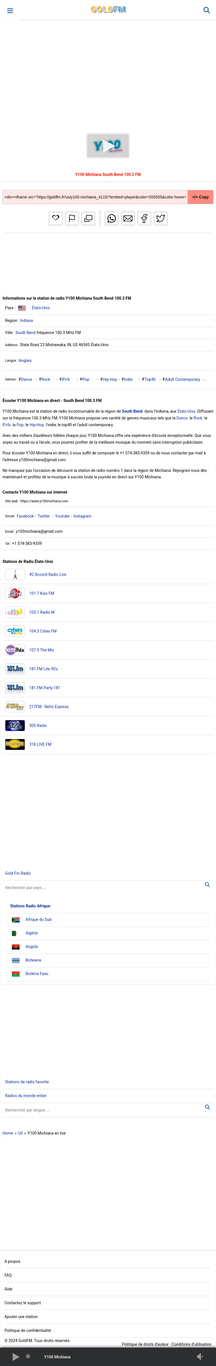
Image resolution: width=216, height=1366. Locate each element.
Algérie (32, 933)
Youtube (62, 516)
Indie (128, 379)
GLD (108, 9)
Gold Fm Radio (18, 873)
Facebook (25, 516)
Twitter (44, 516)
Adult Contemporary (182, 379)
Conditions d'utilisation (192, 1344)
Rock (46, 379)
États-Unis (41, 308)
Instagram (82, 516)
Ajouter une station (21, 1316)
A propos (12, 1261)
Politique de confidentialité (27, 1330)
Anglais (25, 360)
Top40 (150, 379)
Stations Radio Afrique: (30, 906)
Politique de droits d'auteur (145, 1344)
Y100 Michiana (57, 1357)
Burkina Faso (37, 973)
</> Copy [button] (200, 197)
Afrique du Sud (38, 919)
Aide (8, 1289)
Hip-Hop (110, 379)
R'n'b (66, 379)
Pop (85, 379)
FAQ (8, 1275)
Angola (32, 946)
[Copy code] (108, 192)
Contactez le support (22, 1303)
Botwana (33, 960)
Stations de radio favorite (27, 1082)
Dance (26, 379)
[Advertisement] (108, 71)
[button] (9, 10)
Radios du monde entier (25, 1095)
